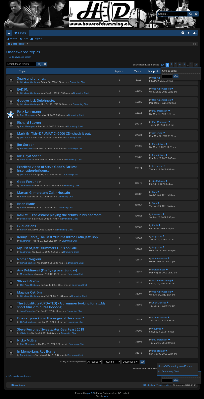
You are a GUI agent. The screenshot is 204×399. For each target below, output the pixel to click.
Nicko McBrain (28, 340)
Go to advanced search (20, 57)
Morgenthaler (26, 274)
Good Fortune (27, 182)
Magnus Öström (29, 293)
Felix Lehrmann (29, 112)
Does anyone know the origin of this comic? (50, 318)
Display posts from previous (80, 361)
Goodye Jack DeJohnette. (36, 101)
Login (25, 38)
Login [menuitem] (190, 33)
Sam (22, 196)
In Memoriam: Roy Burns (36, 352)
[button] (162, 65)
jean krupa (25, 137)
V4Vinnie (24, 333)
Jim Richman (26, 185)
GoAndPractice (27, 263)
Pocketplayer (26, 148)
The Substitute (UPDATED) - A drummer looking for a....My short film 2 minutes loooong (61, 305)
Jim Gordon (25, 145)
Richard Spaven (29, 123)
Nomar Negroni (29, 259)
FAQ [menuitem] (184, 33)
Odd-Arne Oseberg (29, 82)
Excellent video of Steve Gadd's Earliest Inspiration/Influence (47, 169)
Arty (106, 396)
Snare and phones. (31, 79)
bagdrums (25, 241)
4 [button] (179, 64)
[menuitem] (163, 385)
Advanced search (196, 14)
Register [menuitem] (196, 33)
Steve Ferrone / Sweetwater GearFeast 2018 (50, 330)
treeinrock (25, 219)
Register (38, 38)
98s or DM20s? (28, 281)
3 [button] (175, 64)
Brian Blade (26, 204)
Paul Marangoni (27, 115)
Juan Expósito (27, 311)
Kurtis (23, 229)
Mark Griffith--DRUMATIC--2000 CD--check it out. (54, 134)
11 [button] (191, 64)
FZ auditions (26, 226)
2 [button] (171, 64)
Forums (22, 32)
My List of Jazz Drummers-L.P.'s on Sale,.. (48, 248)
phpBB (90, 393)
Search (190, 14)
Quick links (10, 33)
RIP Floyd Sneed (29, 156)
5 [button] (184, 64)
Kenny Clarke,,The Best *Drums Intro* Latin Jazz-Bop (57, 237)
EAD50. (22, 90)
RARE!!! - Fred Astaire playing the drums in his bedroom (59, 215)
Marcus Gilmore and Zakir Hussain (43, 193)
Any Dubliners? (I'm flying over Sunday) (47, 270)
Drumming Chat (77, 82)
